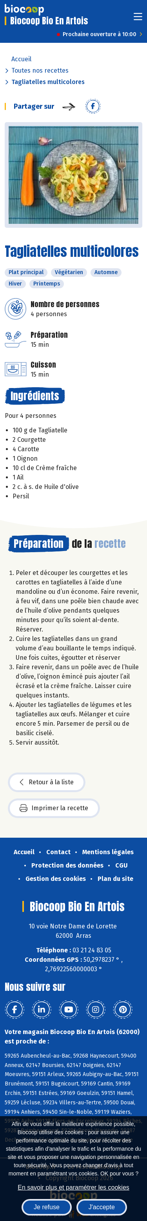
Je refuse (47, 1207)
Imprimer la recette (54, 808)
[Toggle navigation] (138, 19)
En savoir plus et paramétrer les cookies (73, 1187)
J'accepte (102, 1207)
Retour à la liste (47, 782)
